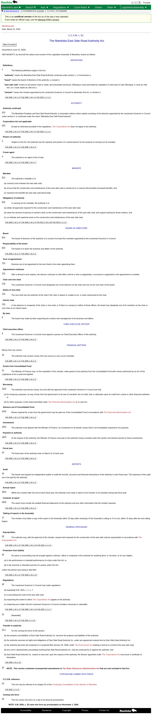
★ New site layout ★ (11, 11)
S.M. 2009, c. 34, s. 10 (29, 545)
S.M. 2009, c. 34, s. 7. (28, 162)
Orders (98, 7)
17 (3, 517)
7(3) (3, 284)
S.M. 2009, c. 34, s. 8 (28, 222)
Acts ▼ (44, 7)
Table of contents (9, 44)
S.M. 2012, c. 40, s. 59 (44, 222)
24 (3, 699)
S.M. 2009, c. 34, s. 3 (28, 97)
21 (3, 614)
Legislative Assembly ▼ (134, 7)
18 (3, 536)
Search (31, 7)
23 (3, 683)
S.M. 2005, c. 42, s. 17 (13, 97)
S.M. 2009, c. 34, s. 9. (28, 254)
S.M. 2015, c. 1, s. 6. (44, 545)
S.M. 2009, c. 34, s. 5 (28, 132)
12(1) (4, 389)
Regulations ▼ (61, 7)
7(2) (3, 273)
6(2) (3, 248)
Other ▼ (111, 7)
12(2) (4, 411)
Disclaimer (47, 710)
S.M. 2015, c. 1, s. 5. (59, 222)
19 (3, 555)
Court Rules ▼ (82, 7)
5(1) (3, 177)
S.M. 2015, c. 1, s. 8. (28, 620)
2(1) (3, 112)
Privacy (85, 710)
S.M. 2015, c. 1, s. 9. (12, 689)
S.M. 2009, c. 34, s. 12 (29, 609)
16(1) (4, 492)
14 (3, 452)
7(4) (3, 294)
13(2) (4, 437)
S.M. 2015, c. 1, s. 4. (43, 132)
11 (3, 370)
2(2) (3, 125)
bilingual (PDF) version (48, 20)
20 (3, 584)
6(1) (3, 237)
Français (146, 3)
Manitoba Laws (11, 7)
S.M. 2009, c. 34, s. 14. (13, 662)
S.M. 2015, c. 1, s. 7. (44, 609)
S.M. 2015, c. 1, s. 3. (43, 97)
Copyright (66, 710)
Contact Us (104, 710)
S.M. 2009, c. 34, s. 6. (28, 147)
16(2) (4, 502)
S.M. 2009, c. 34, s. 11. (29, 575)
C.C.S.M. (40, 11)
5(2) (3, 202)
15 (3, 473)
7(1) (3, 263)
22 (3, 667)
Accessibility (25, 710)
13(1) (4, 427)
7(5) (3, 304)
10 (3, 355)
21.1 (4, 630)
